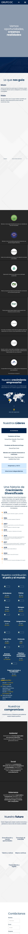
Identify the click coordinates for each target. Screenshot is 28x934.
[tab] (14, 430)
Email (9, 924)
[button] (25, 2)
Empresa (10, 931)
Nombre (10, 917)
